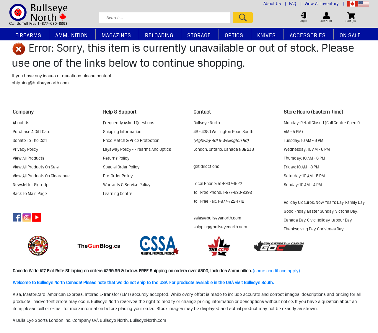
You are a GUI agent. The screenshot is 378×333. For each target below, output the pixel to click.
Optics (234, 35)
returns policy (116, 158)
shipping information (122, 131)
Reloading (159, 35)
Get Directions (206, 166)
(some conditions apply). (277, 270)
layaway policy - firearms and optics (137, 149)
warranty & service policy (126, 184)
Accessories (308, 35)
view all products (28, 158)
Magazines (116, 35)
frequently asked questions (128, 122)
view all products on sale (36, 167)
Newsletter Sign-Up (30, 184)
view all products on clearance (41, 175)
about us (21, 122)
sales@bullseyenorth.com (217, 218)
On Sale (350, 35)
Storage (199, 35)
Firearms (28, 35)
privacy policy (25, 149)
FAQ (295, 3)
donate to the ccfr (30, 140)
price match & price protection (131, 140)
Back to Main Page (30, 193)
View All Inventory (324, 3)
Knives (266, 35)
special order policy (121, 167)
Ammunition (71, 35)
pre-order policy (118, 175)
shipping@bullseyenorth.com (40, 83)
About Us (274, 3)
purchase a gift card (31, 131)
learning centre (117, 193)
